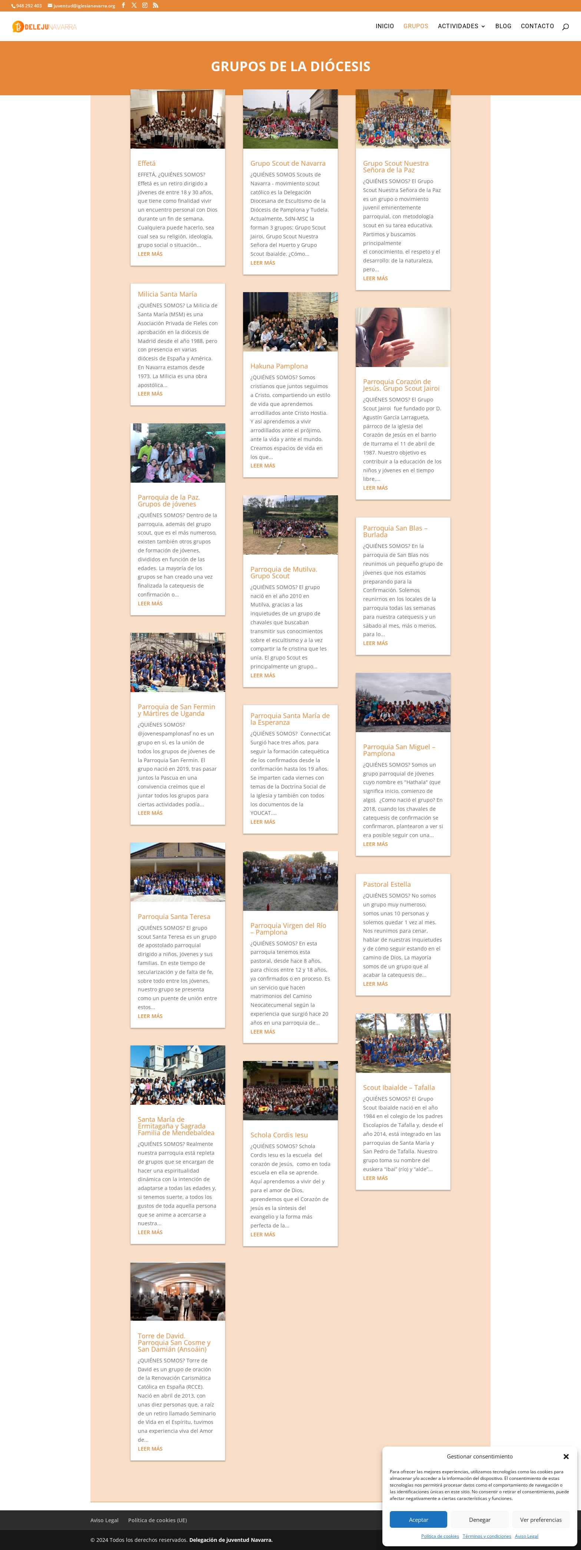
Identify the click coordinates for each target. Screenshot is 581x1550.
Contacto (537, 27)
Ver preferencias (541, 1519)
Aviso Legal (526, 1536)
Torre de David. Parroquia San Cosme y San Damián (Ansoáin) (174, 1342)
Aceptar (418, 1519)
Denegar (480, 1519)
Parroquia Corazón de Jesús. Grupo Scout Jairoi (401, 385)
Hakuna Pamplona (279, 365)
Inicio (385, 27)
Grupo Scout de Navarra (288, 163)
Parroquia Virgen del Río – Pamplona (288, 928)
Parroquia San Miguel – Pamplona (399, 750)
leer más (150, 253)
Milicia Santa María (167, 294)
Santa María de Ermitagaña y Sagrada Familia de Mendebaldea (176, 1126)
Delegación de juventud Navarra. (231, 1539)
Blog (503, 27)
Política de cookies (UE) (157, 1520)
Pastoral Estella (387, 884)
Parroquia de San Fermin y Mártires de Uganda (176, 710)
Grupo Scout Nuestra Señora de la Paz (396, 166)
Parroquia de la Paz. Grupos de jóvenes (169, 500)
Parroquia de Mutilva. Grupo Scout (284, 572)
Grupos (416, 27)
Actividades (458, 27)
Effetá (147, 163)
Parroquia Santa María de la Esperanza (290, 719)
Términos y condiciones (487, 1536)
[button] (566, 1456)
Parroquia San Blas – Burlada (395, 531)
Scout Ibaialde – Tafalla (399, 1087)
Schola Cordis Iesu (279, 1134)
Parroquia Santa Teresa (174, 916)
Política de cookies (440, 1536)
